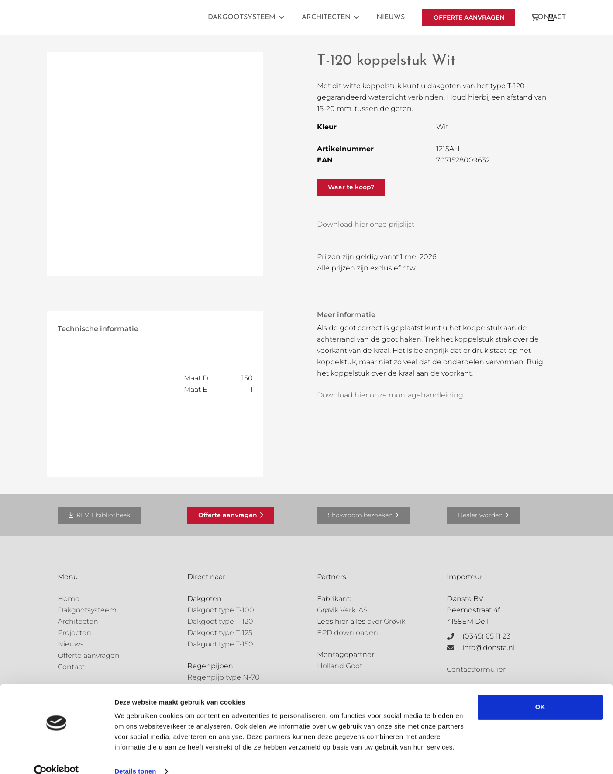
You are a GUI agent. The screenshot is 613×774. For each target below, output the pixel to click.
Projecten (74, 633)
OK (540, 692)
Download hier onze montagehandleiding (390, 395)
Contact (71, 667)
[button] (280, 17)
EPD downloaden (347, 633)
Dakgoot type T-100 (220, 610)
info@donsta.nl (488, 647)
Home (68, 598)
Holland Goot (339, 666)
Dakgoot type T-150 (220, 644)
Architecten (78, 621)
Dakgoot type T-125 (219, 633)
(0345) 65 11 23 (486, 636)
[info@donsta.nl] (454, 647)
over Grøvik (386, 621)
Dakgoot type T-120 (220, 621)
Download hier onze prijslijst (365, 224)
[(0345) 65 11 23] (454, 636)
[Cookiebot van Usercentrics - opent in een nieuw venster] (56, 757)
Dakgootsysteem (87, 610)
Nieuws (71, 644)
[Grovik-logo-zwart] (146, 17)
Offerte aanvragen (89, 655)
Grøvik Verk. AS (342, 610)
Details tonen (135, 756)
